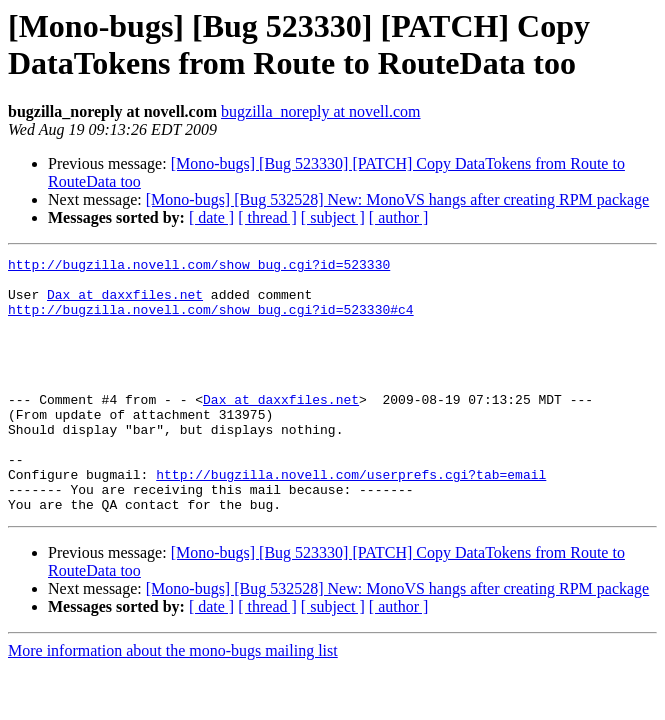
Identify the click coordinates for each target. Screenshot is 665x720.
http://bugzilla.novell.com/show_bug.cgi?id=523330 (199, 267)
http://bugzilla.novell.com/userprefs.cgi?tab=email (351, 519)
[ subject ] (333, 217)
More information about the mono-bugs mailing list (173, 701)
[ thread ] (267, 217)
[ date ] (211, 217)
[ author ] (399, 217)
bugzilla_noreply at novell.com (321, 111)
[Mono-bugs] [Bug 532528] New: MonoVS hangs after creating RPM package (397, 199)
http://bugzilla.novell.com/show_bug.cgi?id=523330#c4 (211, 321)
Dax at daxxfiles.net (125, 303)
